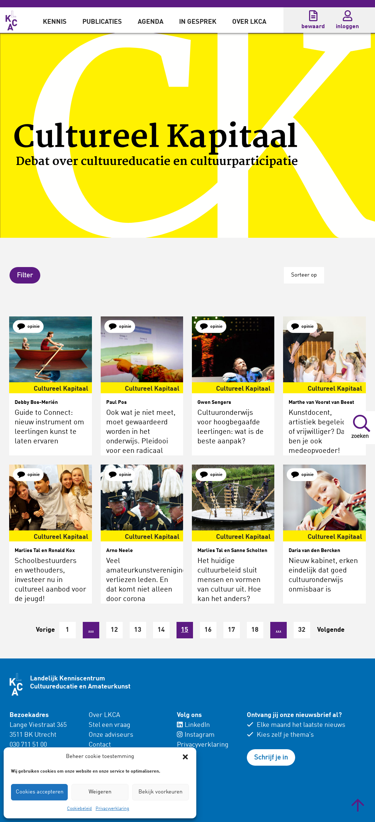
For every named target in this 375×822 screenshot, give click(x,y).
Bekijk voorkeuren (160, 792)
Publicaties (102, 22)
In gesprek (197, 22)
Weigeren (100, 792)
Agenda (150, 22)
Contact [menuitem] (100, 744)
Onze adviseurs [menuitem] (111, 734)
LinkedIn (193, 724)
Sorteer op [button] (303, 275)
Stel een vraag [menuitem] (109, 724)
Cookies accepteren (39, 792)
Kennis (55, 22)
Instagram (196, 734)
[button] (185, 757)
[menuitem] (54, 20)
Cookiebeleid (79, 809)
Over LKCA (249, 22)
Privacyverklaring (112, 809)
